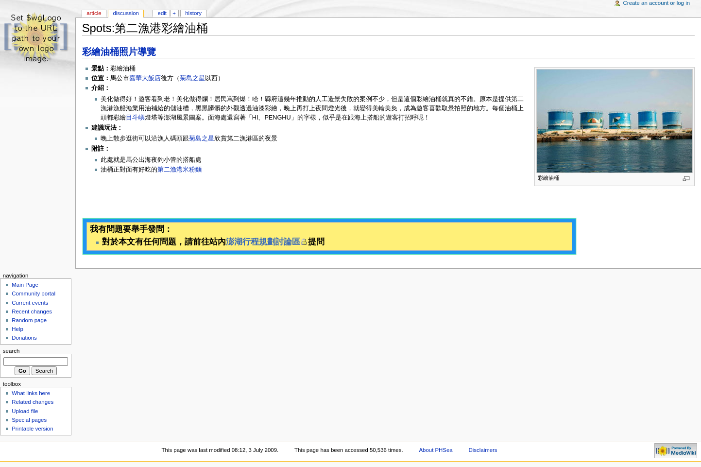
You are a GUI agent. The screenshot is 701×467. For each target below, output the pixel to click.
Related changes (32, 402)
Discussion (125, 13)
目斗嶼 (135, 117)
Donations (24, 338)
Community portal (33, 293)
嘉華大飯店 (145, 78)
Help (17, 329)
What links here (31, 393)
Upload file (25, 411)
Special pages (29, 420)
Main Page (25, 285)
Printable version (32, 429)
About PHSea (435, 450)
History (193, 13)
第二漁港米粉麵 (179, 169)
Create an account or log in (656, 3)
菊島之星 (192, 78)
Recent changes (32, 311)
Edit (162, 13)
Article (94, 13)
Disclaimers (483, 450)
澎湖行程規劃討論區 (263, 241)
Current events (30, 303)
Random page (29, 320)
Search (11, 351)
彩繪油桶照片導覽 (119, 52)
